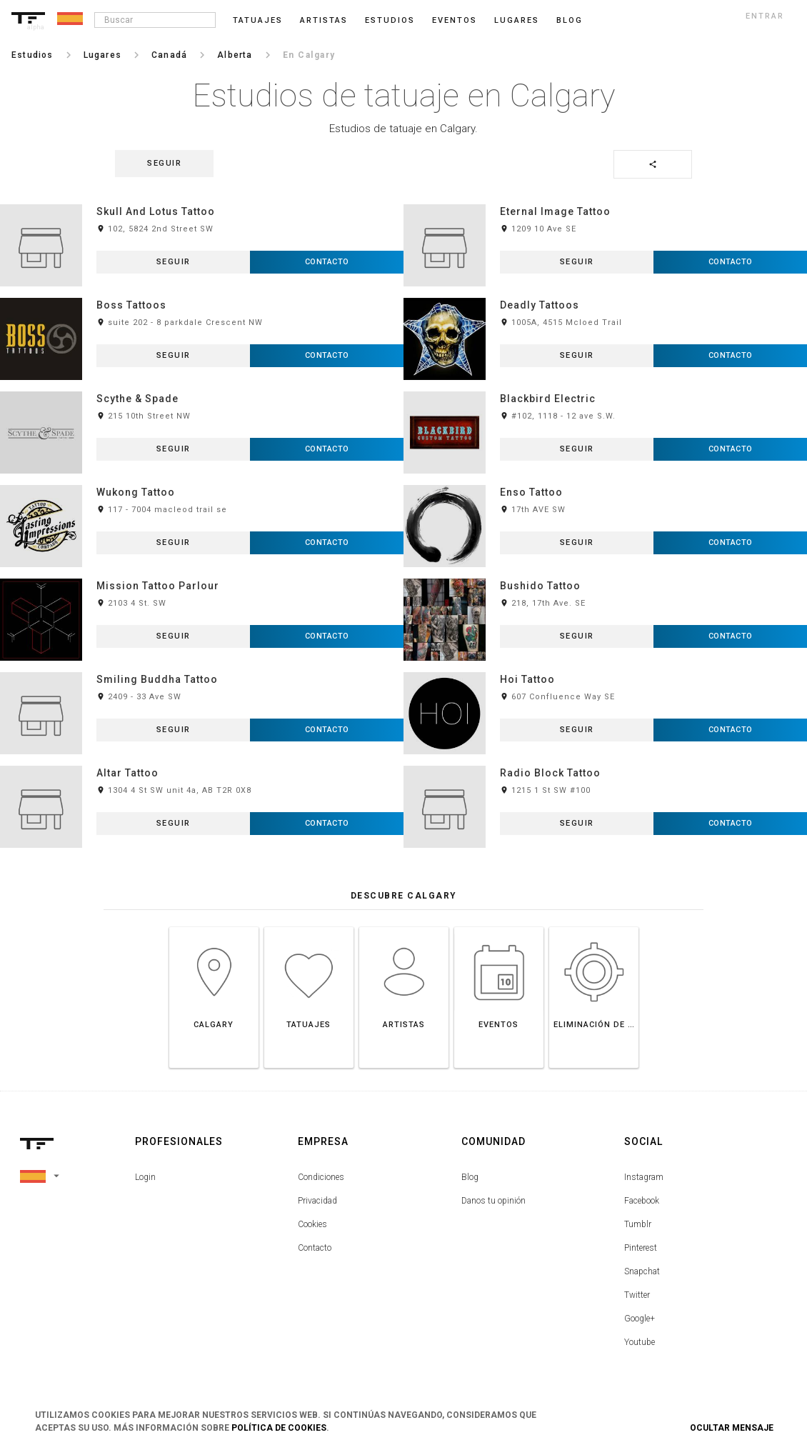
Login (145, 1177)
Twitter (637, 1295)
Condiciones (321, 1177)
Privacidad (317, 1201)
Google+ (639, 1319)
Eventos (454, 20)
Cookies (312, 1224)
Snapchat (642, 1271)
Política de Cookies (278, 1428)
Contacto (314, 1248)
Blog (469, 1177)
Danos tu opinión (493, 1201)
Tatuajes (258, 20)
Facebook (641, 1201)
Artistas (324, 20)
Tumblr (637, 1224)
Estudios (390, 20)
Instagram (643, 1177)
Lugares (516, 20)
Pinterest (640, 1248)
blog (569, 20)
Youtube (639, 1342)
